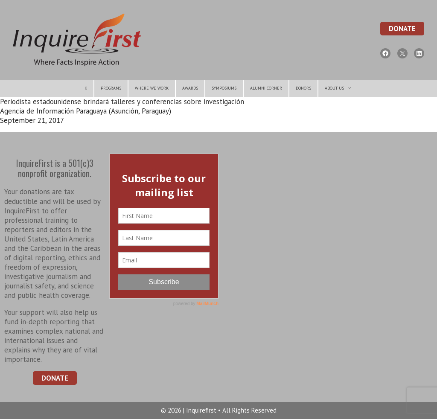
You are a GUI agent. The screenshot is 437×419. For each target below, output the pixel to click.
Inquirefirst (202, 410)
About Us (341, 88)
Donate (402, 28)
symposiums (224, 88)
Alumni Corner (266, 88)
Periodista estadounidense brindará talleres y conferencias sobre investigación (122, 101)
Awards (190, 88)
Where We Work (152, 88)
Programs (111, 88)
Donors (303, 88)
